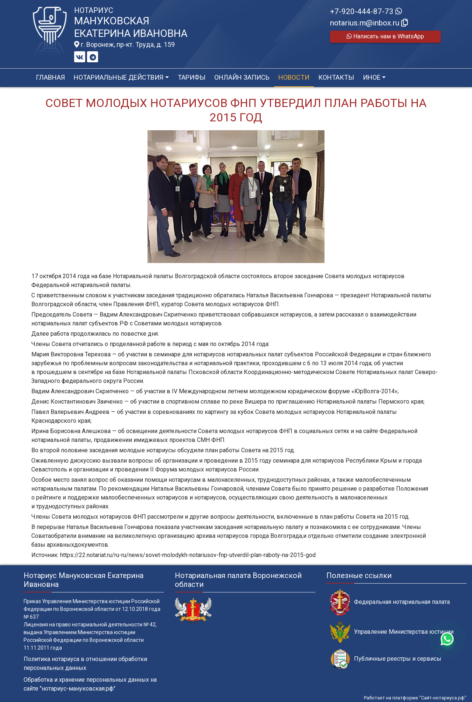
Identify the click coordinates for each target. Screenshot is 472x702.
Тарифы (191, 77)
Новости (293, 77)
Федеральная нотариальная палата (390, 602)
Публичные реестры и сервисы (385, 659)
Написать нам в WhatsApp (385, 36)
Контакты (336, 77)
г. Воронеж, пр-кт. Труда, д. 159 (124, 44)
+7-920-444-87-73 (366, 11)
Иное (372, 77)
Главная (50, 77)
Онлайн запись (242, 77)
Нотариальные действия (118, 77)
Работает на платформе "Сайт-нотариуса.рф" (415, 698)
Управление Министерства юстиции (392, 632)
